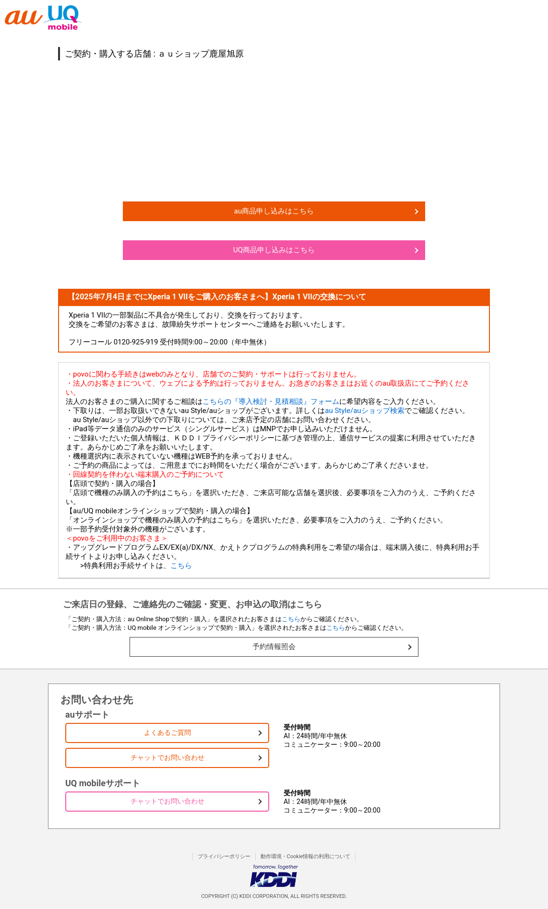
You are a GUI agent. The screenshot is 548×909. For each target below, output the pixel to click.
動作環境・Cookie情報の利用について (306, 856)
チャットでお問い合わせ (167, 757)
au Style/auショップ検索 (364, 410)
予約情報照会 (274, 646)
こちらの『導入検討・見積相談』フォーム (271, 401)
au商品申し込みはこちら (274, 211)
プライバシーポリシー (224, 856)
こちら (181, 565)
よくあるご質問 (167, 732)
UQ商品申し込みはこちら (274, 250)
